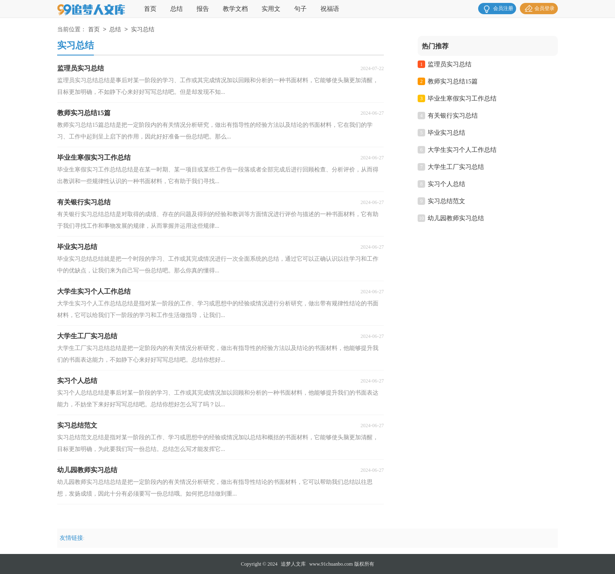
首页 (150, 8)
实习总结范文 (446, 201)
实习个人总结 (446, 184)
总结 (176, 8)
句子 (300, 8)
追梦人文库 (293, 564)
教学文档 (235, 8)
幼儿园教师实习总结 (456, 218)
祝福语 (329, 8)
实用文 (271, 8)
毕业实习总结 (446, 132)
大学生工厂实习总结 (456, 167)
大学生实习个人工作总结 (462, 149)
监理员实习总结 (449, 64)
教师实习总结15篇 (453, 81)
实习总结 (142, 30)
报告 (203, 8)
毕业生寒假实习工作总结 (462, 98)
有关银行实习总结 (453, 115)
